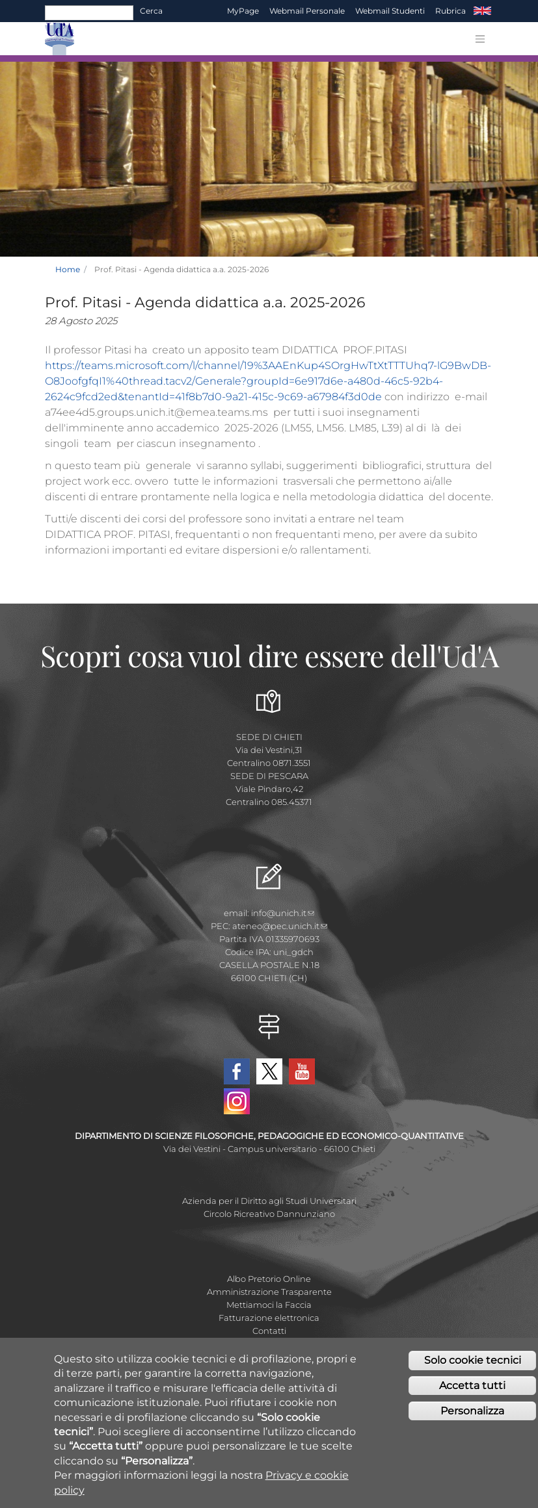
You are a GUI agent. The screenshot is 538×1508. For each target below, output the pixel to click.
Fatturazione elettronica (269, 1317)
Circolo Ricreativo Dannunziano (269, 1213)
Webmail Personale (307, 11)
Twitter (269, 1071)
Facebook (237, 1071)
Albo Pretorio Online (269, 1278)
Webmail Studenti (390, 11)
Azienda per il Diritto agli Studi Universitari (269, 1200)
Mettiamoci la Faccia (269, 1304)
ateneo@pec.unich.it (279, 926)
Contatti (269, 1330)
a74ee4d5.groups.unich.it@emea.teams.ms (156, 412)
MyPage (243, 11)
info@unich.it (282, 913)
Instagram (237, 1101)
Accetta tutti (472, 1389)
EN (482, 11)
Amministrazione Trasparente (269, 1291)
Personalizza (472, 1414)
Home (67, 269)
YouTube (302, 1071)
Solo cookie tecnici (472, 1363)
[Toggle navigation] (480, 39)
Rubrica (450, 11)
